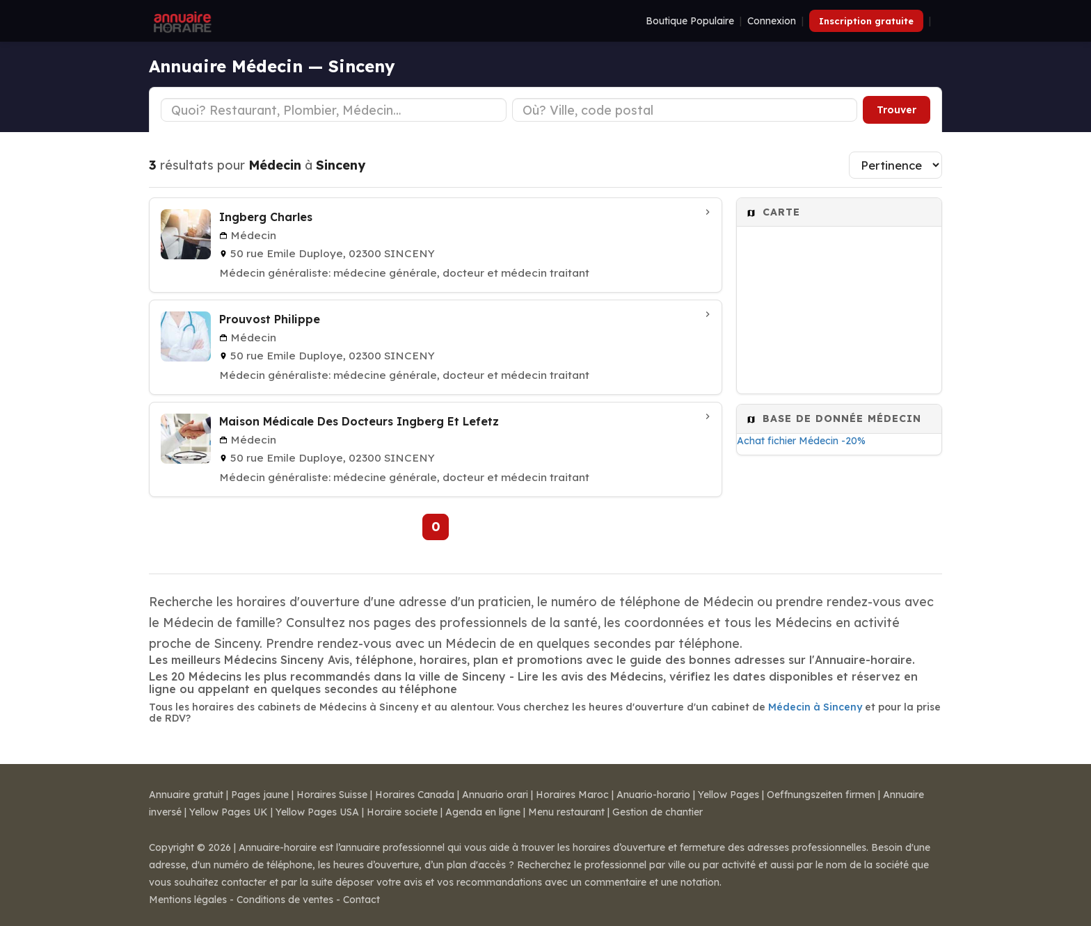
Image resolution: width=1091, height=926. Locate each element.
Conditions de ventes (285, 899)
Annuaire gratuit (186, 794)
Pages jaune (260, 794)
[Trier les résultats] (895, 165)
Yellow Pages (728, 794)
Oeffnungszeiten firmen (821, 794)
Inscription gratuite (866, 20)
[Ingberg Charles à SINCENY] (435, 245)
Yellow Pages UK (228, 812)
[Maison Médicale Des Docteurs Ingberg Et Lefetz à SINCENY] (435, 449)
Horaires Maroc (572, 794)
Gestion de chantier (657, 812)
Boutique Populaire (690, 21)
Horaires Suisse (331, 794)
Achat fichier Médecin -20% (801, 440)
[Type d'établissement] (334, 110)
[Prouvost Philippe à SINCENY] (435, 347)
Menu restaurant (566, 812)
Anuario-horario (653, 794)
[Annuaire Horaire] (181, 20)
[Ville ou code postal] (685, 110)
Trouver (896, 110)
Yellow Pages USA (317, 812)
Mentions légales (188, 899)
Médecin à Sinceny (815, 707)
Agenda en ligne (482, 812)
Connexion (771, 21)
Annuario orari (495, 794)
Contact (361, 899)
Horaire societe (402, 812)
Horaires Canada (414, 794)
